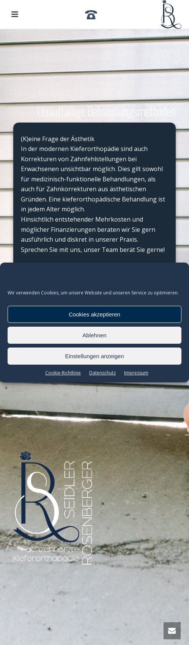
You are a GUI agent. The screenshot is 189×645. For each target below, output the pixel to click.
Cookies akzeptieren (94, 314)
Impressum (136, 373)
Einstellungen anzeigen (94, 356)
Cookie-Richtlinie (63, 373)
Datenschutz (102, 373)
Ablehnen (94, 335)
